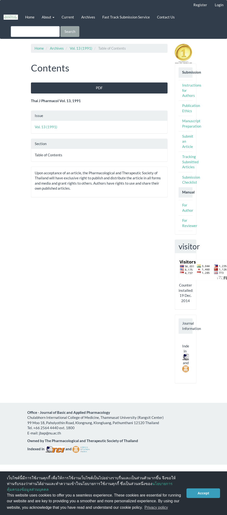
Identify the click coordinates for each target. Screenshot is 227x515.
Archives (88, 17)
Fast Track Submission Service (126, 17)
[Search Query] (35, 31)
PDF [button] (99, 88)
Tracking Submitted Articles (190, 161)
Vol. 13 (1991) (81, 48)
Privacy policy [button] (156, 507)
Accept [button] (203, 493)
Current (68, 17)
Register (200, 5)
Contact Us (166, 17)
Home (30, 17)
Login (219, 5)
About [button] (48, 17)
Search (69, 31)
